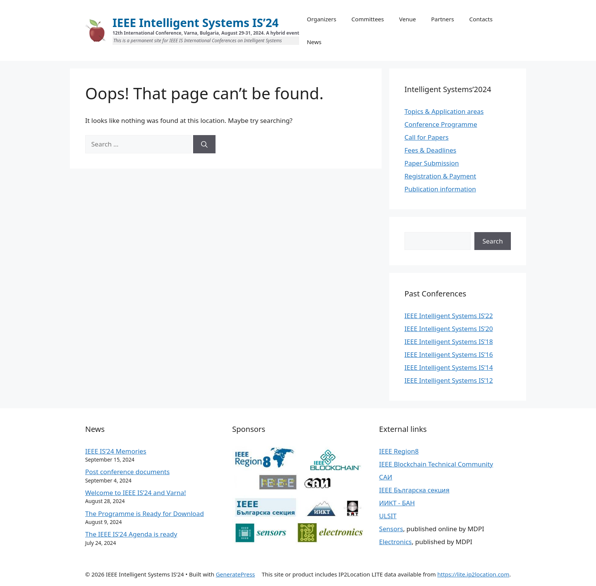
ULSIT (387, 515)
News (314, 42)
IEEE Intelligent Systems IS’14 (448, 367)
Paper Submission (431, 163)
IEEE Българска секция (414, 490)
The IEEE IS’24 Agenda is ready (131, 534)
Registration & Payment (440, 176)
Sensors (391, 528)
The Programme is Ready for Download (144, 513)
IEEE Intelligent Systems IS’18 (448, 341)
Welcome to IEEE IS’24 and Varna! (135, 492)
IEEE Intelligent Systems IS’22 (448, 315)
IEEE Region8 (398, 451)
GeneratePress (235, 574)
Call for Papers (426, 137)
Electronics (395, 541)
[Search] (204, 144)
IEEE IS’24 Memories (115, 451)
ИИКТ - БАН (397, 502)
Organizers (321, 19)
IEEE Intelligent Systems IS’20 (448, 328)
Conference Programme (440, 124)
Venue (407, 19)
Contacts (480, 19)
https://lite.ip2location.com (473, 574)
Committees (368, 19)
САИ (385, 477)
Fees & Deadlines (430, 150)
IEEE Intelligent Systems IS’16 (448, 354)
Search (492, 241)
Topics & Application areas (443, 111)
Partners (442, 19)
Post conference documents (127, 471)
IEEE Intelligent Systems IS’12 (448, 380)
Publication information (440, 189)
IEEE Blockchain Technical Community (436, 464)
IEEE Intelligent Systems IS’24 (196, 22)
